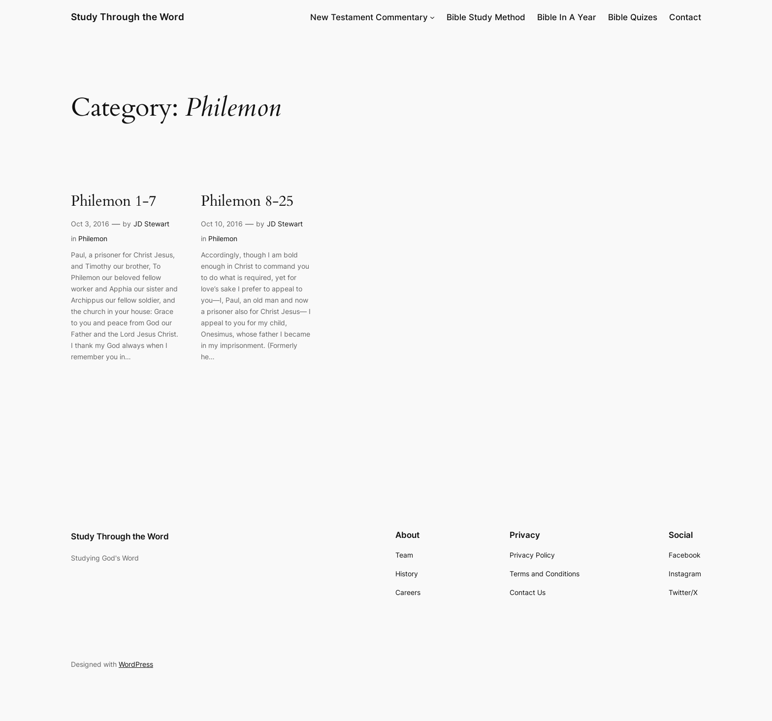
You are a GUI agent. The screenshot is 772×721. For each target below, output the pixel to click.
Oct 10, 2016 (222, 223)
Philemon (92, 238)
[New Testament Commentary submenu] (432, 17)
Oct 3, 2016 (90, 223)
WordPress (136, 664)
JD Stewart (151, 223)
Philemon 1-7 (113, 202)
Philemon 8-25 (247, 202)
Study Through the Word (127, 17)
